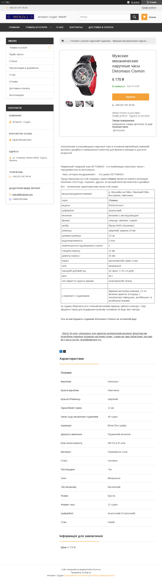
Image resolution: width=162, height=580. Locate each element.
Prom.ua (97, 569)
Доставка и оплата (100, 27)
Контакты (76, 27)
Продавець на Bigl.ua (81, 572)
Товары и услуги (36, 27)
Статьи (13, 61)
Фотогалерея (16, 95)
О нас (60, 27)
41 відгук (135, 2)
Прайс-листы (16, 54)
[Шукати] (134, 17)
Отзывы (13, 81)
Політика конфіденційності (102, 575)
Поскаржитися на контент (76, 575)
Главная (14, 27)
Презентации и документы (24, 68)
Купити (130, 96)
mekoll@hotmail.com (22, 194)
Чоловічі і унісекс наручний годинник (90, 41)
